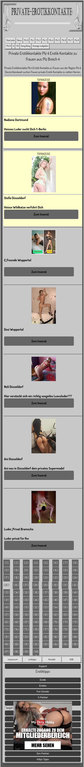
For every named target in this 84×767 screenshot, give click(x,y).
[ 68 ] (36, 622)
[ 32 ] (75, 585)
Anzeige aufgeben (40, 45)
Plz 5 (57, 40)
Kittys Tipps (43, 759)
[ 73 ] (6, 629)
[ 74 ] (16, 629)
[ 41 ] (6, 599)
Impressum (13, 659)
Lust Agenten (43, 730)
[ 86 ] (55, 636)
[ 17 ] (6, 577)
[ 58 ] (16, 614)
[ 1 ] (6, 562)
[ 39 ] (65, 592)
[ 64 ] (75, 614)
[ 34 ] (16, 592)
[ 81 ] (6, 636)
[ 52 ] (36, 607)
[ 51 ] (26, 607)
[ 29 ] (45, 585)
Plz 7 (70, 40)
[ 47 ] (65, 599)
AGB (71, 659)
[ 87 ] (65, 636)
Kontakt (51, 659)
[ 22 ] (55, 577)
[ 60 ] (36, 614)
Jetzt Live (43, 736)
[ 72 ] (75, 622)
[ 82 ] (16, 636)
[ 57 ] (6, 614)
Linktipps (32, 659)
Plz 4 (51, 40)
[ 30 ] (55, 585)
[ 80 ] (75, 629)
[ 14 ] (55, 570)
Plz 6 (64, 40)
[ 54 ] (55, 607)
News (19, 40)
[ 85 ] (46, 636)
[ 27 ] (26, 585)
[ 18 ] (16, 577)
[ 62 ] (55, 614)
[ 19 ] (26, 577)
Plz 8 (77, 40)
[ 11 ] (26, 570)
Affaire (42, 719)
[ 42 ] (16, 599)
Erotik (43, 680)
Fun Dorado (43, 691)
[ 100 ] (36, 653)
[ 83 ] (26, 636)
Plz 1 (32, 40)
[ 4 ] (36, 562)
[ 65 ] (6, 622)
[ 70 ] (55, 622)
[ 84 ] (36, 636)
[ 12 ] (36, 570)
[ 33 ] (6, 592)
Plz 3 (45, 40)
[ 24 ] (75, 577)
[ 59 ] (26, 614)
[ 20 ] (36, 577)
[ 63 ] (65, 614)
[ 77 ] (45, 629)
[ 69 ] (46, 622)
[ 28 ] (35, 585)
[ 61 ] (45, 614)
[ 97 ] (6, 651)
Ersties (42, 685)
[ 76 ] (36, 629)
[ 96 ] (75, 644)
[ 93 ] (45, 644)
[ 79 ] (65, 629)
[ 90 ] (16, 644)
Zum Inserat (41, 136)
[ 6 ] (56, 562)
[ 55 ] (65, 607)
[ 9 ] (6, 570)
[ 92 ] (36, 644)
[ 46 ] (55, 599)
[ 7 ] (65, 562)
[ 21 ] (45, 577)
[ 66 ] (16, 622)
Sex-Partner (43, 753)
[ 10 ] (16, 570)
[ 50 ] (16, 607)
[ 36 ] (36, 592)
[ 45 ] (45, 599)
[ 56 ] (75, 607)
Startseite (10, 40)
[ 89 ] (6, 644)
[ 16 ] (75, 570)
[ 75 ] (26, 629)
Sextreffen (43, 748)
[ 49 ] (6, 607)
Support (43, 666)
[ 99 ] (26, 651)
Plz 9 (8, 45)
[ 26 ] (16, 585)
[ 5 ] (46, 562)
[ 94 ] (55, 644)
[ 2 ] (16, 562)
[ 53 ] (46, 607)
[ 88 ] (75, 636)
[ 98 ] (16, 651)
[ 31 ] (65, 585)
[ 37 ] (45, 592)
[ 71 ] (65, 622)
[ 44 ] (36, 599)
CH (17, 45)
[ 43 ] (26, 599)
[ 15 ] (65, 570)
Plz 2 (38, 40)
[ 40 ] (75, 592)
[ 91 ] (26, 644)
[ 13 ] (45, 570)
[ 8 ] (75, 562)
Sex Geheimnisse (43, 742)
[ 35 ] (26, 592)
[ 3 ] (26, 562)
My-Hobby (43, 724)
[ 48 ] (75, 599)
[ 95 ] (65, 644)
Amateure (43, 713)
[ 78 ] (55, 629)
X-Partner (43, 697)
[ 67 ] (26, 622)
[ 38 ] (55, 592)
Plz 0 (26, 40)
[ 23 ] (65, 577)
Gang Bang (25, 45)
